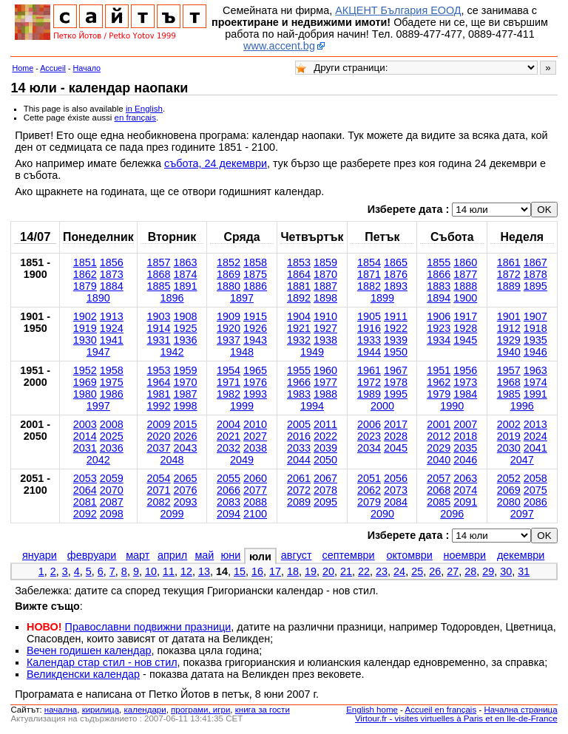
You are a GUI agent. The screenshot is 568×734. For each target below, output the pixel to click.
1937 (228, 340)
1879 (85, 286)
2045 (396, 448)
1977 (325, 382)
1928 (465, 328)
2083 (228, 502)
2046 (465, 460)
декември (520, 555)
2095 (325, 502)
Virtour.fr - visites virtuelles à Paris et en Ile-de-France (456, 718)
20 (328, 571)
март (137, 555)
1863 (185, 262)
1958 (112, 370)
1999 (242, 406)
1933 (369, 340)
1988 (325, 394)
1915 (255, 316)
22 (364, 571)
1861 (509, 262)
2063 (465, 478)
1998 (185, 406)
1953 (159, 370)
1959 (185, 370)
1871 (369, 274)
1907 (535, 316)
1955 (299, 370)
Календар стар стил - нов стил (102, 662)
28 (470, 571)
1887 (325, 286)
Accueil (53, 68)
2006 (369, 424)
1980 (85, 394)
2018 (465, 436)
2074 (465, 490)
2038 (255, 448)
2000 (382, 406)
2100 (255, 514)
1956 (465, 370)
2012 (438, 436)
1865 (396, 262)
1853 (299, 262)
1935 (535, 340)
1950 (396, 352)
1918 (535, 328)
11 (169, 571)
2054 (159, 478)
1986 (112, 394)
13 (204, 571)
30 (506, 571)
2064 (85, 490)
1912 (509, 328)
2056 (396, 478)
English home (372, 709)
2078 (325, 490)
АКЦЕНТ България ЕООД (398, 10)
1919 (85, 328)
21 (346, 571)
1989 (369, 394)
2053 (85, 478)
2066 (228, 490)
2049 (242, 460)
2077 (255, 490)
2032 (228, 448)
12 (186, 571)
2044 (299, 460)
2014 (85, 436)
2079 (369, 502)
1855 (438, 262)
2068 (438, 490)
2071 (159, 490)
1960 (325, 370)
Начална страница (520, 709)
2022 (325, 436)
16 (257, 571)
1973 (465, 382)
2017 (396, 424)
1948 (242, 352)
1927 (325, 328)
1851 (85, 262)
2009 (159, 424)
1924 (112, 328)
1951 (438, 370)
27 (453, 571)
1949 (312, 352)
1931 (159, 340)
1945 (465, 340)
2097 (522, 514)
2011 (325, 424)
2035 (465, 448)
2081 (85, 502)
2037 (159, 448)
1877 (465, 274)
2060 (255, 478)
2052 (509, 478)
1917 (465, 316)
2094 (228, 514)
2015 (185, 424)
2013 (535, 424)
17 (275, 571)
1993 (255, 394)
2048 (172, 460)
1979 (438, 394)
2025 (112, 436)
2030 (509, 448)
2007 (465, 424)
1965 (255, 370)
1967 (396, 370)
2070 (112, 490)
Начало (87, 68)
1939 (396, 340)
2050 (325, 460)
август (296, 555)
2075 (535, 490)
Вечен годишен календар (89, 650)
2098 (112, 514)
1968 (509, 382)
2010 (255, 424)
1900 (465, 298)
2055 (228, 478)
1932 (299, 340)
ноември (465, 555)
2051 (369, 478)
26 (435, 571)
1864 (299, 274)
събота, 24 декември (215, 163)
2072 (299, 490)
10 (151, 571)
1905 (369, 316)
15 (240, 571)
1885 (159, 286)
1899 (382, 298)
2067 (325, 478)
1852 (228, 262)
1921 (299, 328)
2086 (535, 502)
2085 (438, 502)
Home (22, 68)
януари (39, 555)
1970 (185, 382)
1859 (325, 262)
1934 (438, 340)
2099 (172, 514)
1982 (228, 394)
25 (417, 571)
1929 (509, 340)
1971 (228, 382)
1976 (255, 382)
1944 (369, 352)
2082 (159, 502)
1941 (112, 340)
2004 (228, 424)
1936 (185, 340)
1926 (255, 328)
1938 (325, 340)
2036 (112, 448)
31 (524, 571)
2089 (299, 502)
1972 (369, 382)
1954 (228, 370)
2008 (112, 424)
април (172, 555)
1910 (325, 316)
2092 (85, 514)
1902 (85, 316)
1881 (299, 286)
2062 (369, 490)
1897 (242, 298)
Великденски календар (83, 674)
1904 (299, 316)
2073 (396, 490)
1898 (325, 298)
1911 (396, 316)
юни (230, 555)
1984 (465, 394)
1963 (535, 370)
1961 (369, 370)
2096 (452, 514)
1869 (228, 274)
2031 (85, 448)
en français (135, 117)
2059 (112, 478)
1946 (535, 352)
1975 (112, 382)
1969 (85, 382)
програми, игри (200, 709)
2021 (228, 436)
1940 (509, 352)
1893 (396, 286)
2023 (369, 436)
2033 (299, 448)
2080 (509, 502)
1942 (172, 352)
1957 (509, 370)
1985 (509, 394)
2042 (98, 460)
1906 (438, 316)
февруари (91, 555)
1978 (396, 382)
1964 (159, 382)
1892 (299, 298)
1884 (112, 286)
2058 (535, 478)
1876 (396, 274)
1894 (438, 298)
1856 (112, 262)
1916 (369, 328)
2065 (185, 478)
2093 (185, 502)
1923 (438, 328)
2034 (369, 448)
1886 (255, 286)
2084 (396, 502)
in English (144, 108)
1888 (465, 286)
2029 (438, 448)
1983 (299, 394)
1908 (185, 316)
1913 (112, 316)
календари (145, 709)
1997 (98, 406)
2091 (465, 502)
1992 (159, 406)
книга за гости (262, 709)
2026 (185, 436)
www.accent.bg (279, 46)
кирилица (100, 709)
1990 (452, 406)
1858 (255, 262)
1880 (228, 286)
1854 (369, 262)
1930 (85, 340)
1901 (509, 316)
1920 (228, 328)
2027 (255, 436)
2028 (396, 436)
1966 (299, 382)
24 (399, 571)
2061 (299, 478)
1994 (312, 406)
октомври (409, 555)
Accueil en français (441, 709)
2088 (255, 502)
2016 (299, 436)
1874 (185, 274)
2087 (112, 502)
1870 (325, 274)
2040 (438, 460)
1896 (172, 298)
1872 (509, 274)
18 (293, 571)
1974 (535, 382)
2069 (509, 490)
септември (348, 555)
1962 (438, 382)
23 (382, 571)
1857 (159, 262)
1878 (535, 274)
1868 (159, 274)
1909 (228, 316)
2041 (535, 448)
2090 (382, 514)
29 (488, 571)
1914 (159, 328)
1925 (185, 328)
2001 (438, 424)
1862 (85, 274)
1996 (522, 406)
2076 (185, 490)
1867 (535, 262)
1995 (396, 394)
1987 (185, 394)
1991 (535, 394)
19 (311, 571)
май (204, 555)
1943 (255, 340)
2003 (85, 424)
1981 (159, 394)
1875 (255, 274)
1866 (438, 274)
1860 (465, 262)
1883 (438, 286)
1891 (185, 286)
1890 (98, 298)
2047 (522, 460)
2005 (299, 424)
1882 (369, 286)
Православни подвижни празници (148, 627)
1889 (509, 286)
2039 (325, 448)
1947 (98, 352)
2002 (509, 424)
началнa (60, 709)
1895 (535, 286)
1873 (112, 274)
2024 (535, 436)
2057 (438, 478)
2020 (159, 436)
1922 (396, 328)
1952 (85, 370)
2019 (509, 436)
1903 (159, 316)
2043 (185, 448)
